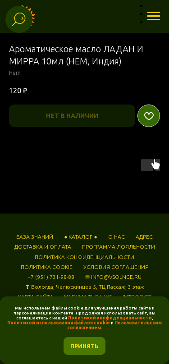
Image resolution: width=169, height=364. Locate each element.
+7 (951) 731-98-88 (50, 277)
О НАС (116, 237)
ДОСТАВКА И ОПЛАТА (42, 247)
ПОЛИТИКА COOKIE (47, 267)
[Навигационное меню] (153, 16)
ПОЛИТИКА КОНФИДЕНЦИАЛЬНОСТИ (84, 257)
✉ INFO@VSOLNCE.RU (113, 277)
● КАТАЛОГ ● (80, 237)
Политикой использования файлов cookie (58, 322)
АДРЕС (144, 237)
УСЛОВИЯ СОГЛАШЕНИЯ (116, 267)
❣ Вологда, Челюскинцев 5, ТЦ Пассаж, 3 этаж (84, 287)
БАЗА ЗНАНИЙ (34, 237)
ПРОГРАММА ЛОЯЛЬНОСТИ (118, 247)
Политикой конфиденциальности (110, 317)
